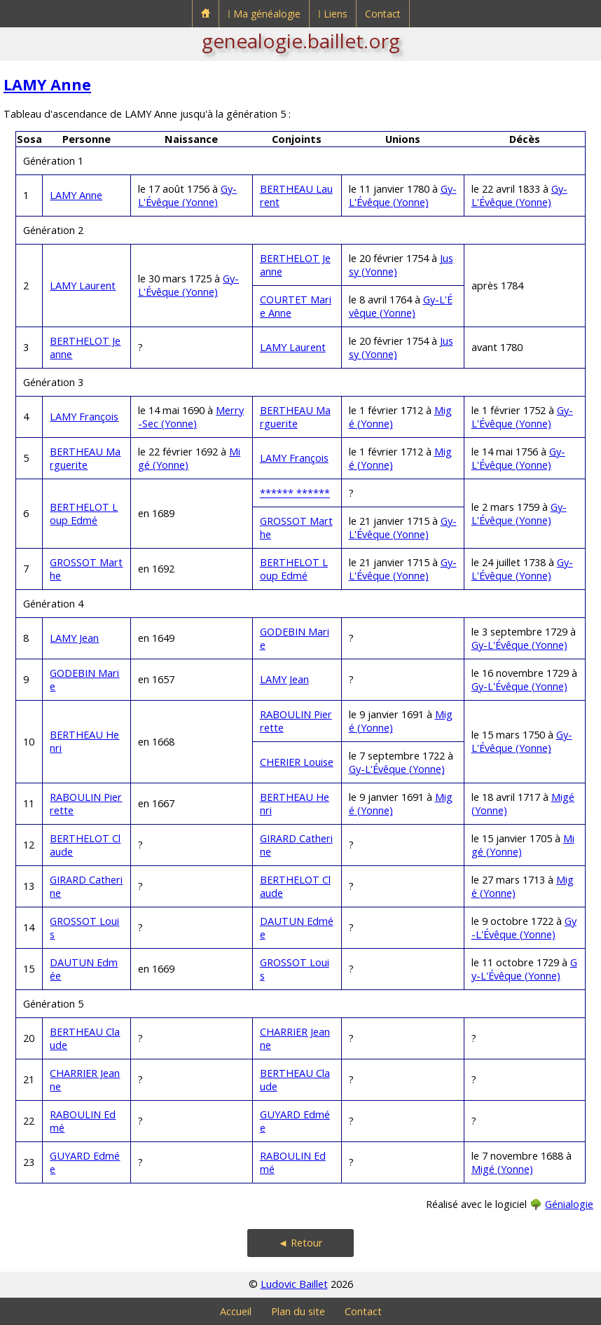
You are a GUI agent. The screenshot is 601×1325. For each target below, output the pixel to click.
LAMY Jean (74, 638)
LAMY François (84, 416)
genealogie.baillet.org (301, 40)
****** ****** (295, 493)
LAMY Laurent (83, 285)
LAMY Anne (47, 84)
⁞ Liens (332, 13)
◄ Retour (300, 1242)
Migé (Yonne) (502, 1169)
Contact (383, 13)
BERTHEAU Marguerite (295, 417)
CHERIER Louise (296, 762)
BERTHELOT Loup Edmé (84, 513)
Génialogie (569, 1204)
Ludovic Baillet (294, 1284)
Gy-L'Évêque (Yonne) (187, 195)
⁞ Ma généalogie (264, 13)
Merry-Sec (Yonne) (191, 417)
